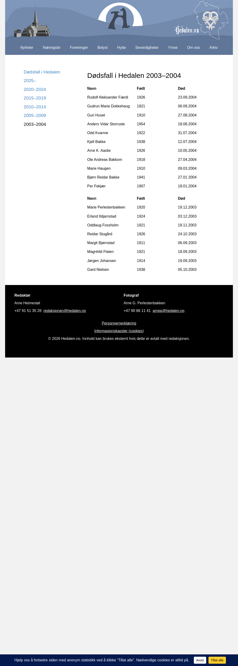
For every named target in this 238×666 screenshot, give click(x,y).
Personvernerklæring (119, 323)
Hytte (121, 48)
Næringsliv (51, 48)
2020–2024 (35, 89)
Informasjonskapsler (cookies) (119, 331)
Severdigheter (147, 48)
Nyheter (26, 48)
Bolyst (102, 48)
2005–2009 (35, 115)
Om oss (193, 48)
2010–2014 (35, 106)
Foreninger (79, 48)
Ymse (173, 48)
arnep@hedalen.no (168, 311)
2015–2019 (35, 98)
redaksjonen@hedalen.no (64, 311)
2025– (30, 80)
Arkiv (213, 48)
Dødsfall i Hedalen (42, 72)
